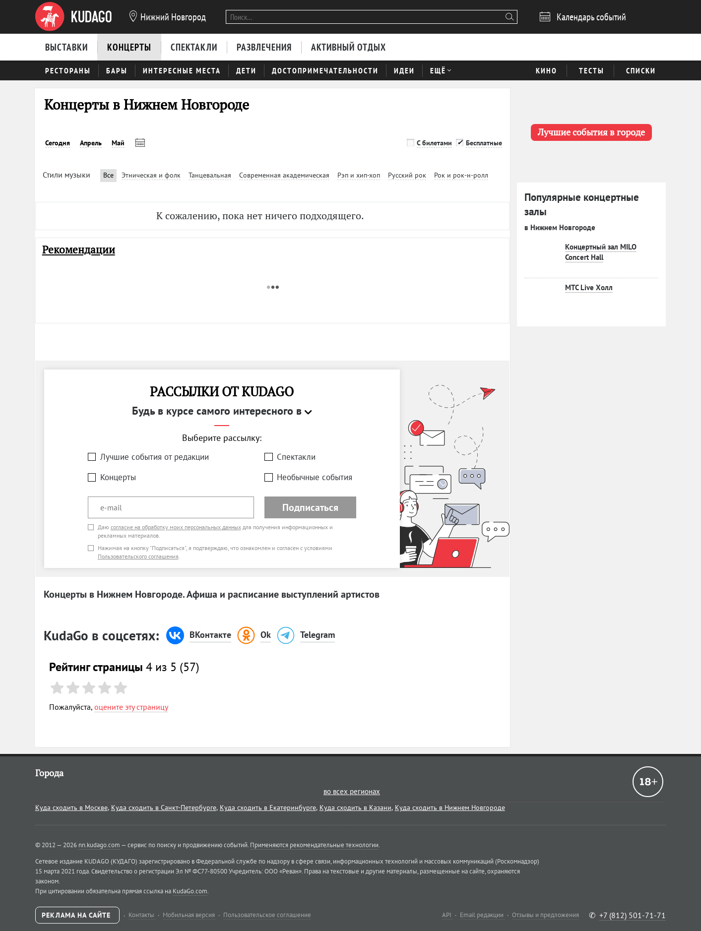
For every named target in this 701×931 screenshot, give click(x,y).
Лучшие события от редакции (154, 456)
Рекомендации (78, 249)
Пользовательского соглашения (138, 556)
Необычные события (314, 477)
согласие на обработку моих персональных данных (176, 527)
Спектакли (296, 456)
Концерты (118, 477)
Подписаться (310, 507)
